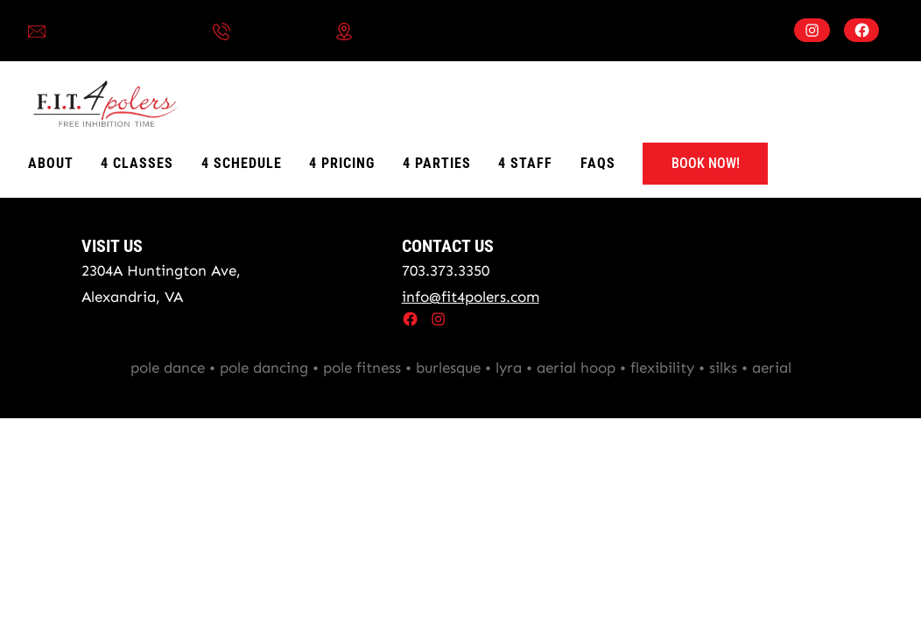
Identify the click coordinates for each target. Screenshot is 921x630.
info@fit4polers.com (122, 30)
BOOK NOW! (705, 163)
